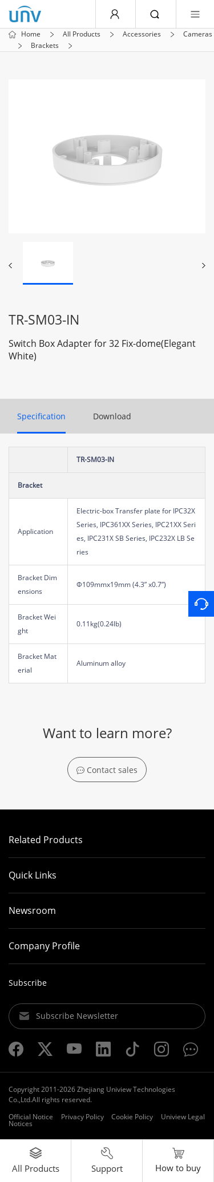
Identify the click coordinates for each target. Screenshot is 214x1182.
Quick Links (32, 875)
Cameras (197, 34)
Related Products (46, 839)
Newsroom (32, 910)
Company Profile (44, 946)
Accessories (142, 34)
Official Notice (31, 1117)
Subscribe (28, 982)
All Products (81, 34)
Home (31, 34)
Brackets (45, 46)
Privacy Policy (82, 1117)
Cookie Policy (132, 1117)
